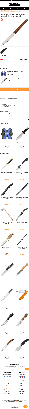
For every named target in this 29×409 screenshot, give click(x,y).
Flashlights (21, 389)
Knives (22, 396)
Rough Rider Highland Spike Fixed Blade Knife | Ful (22, 198)
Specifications (8, 95)
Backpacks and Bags (22, 391)
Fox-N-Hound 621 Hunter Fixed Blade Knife (22, 328)
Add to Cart (7, 149)
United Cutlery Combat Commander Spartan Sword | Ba (22, 248)
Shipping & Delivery (7, 389)
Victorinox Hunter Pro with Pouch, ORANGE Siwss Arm (22, 303)
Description (2, 95)
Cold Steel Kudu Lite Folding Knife (22, 222)
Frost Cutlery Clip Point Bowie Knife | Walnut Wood (7, 303)
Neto (17, 407)
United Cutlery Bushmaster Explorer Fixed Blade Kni (22, 278)
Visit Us (7, 385)
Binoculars (21, 393)
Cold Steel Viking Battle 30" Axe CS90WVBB (7, 223)
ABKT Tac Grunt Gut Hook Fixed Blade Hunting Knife (21, 354)
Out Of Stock (22, 149)
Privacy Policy (7, 391)
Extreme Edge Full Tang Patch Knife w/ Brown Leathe (7, 354)
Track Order (22, 385)
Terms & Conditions (7, 393)
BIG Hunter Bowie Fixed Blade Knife (7, 247)
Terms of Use (17, 401)
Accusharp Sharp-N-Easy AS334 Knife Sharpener (7, 143)
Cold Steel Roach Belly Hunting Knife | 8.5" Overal (7, 328)
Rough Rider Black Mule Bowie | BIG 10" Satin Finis (22, 143)
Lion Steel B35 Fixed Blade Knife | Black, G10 (7, 278)
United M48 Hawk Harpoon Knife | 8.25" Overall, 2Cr (22, 173)
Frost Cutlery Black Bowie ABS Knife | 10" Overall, (7, 198)
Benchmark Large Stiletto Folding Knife (7, 172)
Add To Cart (14, 89)
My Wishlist (21, 383)
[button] (14, 115)
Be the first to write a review (14, 115)
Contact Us (7, 383)
